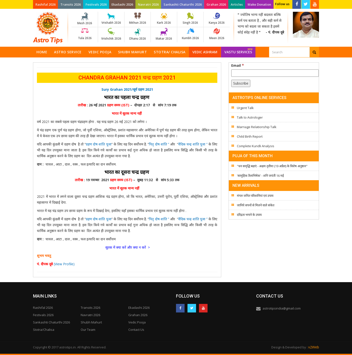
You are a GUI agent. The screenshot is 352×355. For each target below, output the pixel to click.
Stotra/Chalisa (43, 329)
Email (237, 65)
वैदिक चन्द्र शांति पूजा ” (193, 144)
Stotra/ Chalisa (170, 52)
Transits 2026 (70, 4)
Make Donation (259, 4)
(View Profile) (64, 264)
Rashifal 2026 (45, 4)
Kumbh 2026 (190, 34)
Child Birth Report (250, 136)
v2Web (313, 347)
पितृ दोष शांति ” (159, 144)
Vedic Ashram (204, 52)
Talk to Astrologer (250, 117)
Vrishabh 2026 (111, 18)
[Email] (275, 73)
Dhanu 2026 (137, 34)
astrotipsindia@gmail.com (282, 308)
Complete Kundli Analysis (255, 146)
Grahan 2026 (216, 4)
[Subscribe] (240, 83)
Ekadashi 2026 (122, 4)
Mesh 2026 (85, 18)
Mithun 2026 (137, 18)
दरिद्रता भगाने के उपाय (249, 214)
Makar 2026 (164, 34)
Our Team (88, 329)
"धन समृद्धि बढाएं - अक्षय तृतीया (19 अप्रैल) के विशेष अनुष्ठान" (272, 166)
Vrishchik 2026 (111, 34)
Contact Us (136, 329)
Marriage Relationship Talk (256, 127)
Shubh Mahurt (132, 52)
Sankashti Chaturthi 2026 (183, 4)
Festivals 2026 (96, 4)
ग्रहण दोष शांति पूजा (98, 144)
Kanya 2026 (217, 18)
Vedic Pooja (99, 52)
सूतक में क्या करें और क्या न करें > (127, 247)
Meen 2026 (217, 34)
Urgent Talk (245, 108)
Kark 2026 (164, 18)
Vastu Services (238, 50)
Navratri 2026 (148, 4)
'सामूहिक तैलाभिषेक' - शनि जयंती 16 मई (260, 175)
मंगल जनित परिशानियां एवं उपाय (255, 195)
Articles (237, 4)
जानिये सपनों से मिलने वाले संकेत (255, 205)
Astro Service (68, 52)
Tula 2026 (85, 34)
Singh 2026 (190, 18)
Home (41, 52)
